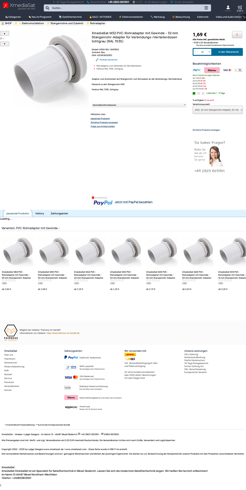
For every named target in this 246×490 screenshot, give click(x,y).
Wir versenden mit (135, 353)
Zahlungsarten (59, 216)
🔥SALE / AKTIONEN (100, 17)
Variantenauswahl (201, 104)
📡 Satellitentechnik (70, 17)
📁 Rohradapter (95, 23)
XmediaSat (10, 353)
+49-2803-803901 (118, 2)
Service (8, 381)
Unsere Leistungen (195, 353)
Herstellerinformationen (104, 105)
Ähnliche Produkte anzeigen (104, 122)
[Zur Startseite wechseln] (19, 9)
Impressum (9, 361)
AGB (6, 373)
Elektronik (203, 17)
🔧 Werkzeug (157, 17)
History (39, 216)
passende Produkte (100, 118)
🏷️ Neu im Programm (39, 17)
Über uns (8, 357)
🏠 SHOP (6, 23)
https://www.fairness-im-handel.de (63, 336)
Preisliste (9, 384)
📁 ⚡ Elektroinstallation (29, 23)
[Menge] (202, 52)
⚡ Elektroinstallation (131, 17)
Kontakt (8, 377)
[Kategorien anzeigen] (206, 9)
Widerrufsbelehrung (14, 369)
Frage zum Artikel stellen (103, 126)
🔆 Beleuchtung (181, 17)
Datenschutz (10, 365)
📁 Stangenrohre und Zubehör (65, 23)
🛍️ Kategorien (13, 17)
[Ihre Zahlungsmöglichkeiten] (237, 34)
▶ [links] (242, 17)
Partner (8, 392)
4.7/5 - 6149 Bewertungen (149, 2)
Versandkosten (11, 388)
